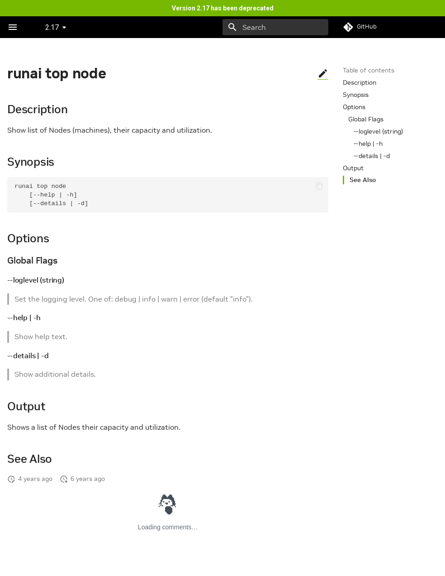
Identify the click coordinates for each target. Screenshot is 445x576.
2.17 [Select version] (52, 27)
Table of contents (368, 70)
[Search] (275, 27)
